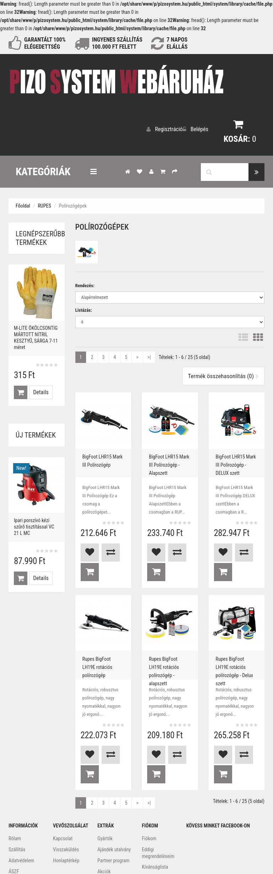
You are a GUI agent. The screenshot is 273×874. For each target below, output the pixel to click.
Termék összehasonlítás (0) (223, 374)
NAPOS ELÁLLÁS (177, 43)
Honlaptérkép (66, 810)
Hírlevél (149, 828)
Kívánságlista (155, 817)
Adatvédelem (21, 810)
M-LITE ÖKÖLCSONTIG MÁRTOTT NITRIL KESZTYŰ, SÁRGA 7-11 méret (36, 335)
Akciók (104, 821)
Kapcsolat (63, 788)
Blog (101, 832)
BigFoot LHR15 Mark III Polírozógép (103, 457)
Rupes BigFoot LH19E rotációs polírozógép (102, 635)
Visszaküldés (66, 799)
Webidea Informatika (136, 857)
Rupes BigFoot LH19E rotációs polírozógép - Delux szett (235, 638)
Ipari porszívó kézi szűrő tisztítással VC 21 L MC (34, 525)
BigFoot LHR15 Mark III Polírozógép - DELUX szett (236, 460)
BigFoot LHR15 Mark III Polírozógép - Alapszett (169, 460)
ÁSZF (14, 821)
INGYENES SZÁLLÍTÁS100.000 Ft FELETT (117, 43)
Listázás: (83, 308)
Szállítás (17, 799)
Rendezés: (85, 283)
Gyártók (105, 788)
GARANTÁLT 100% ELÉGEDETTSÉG (45, 43)
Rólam (15, 788)
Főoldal (23, 204)
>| (149, 355)
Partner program (113, 810)
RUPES (44, 204)
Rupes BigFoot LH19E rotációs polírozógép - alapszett (168, 638)
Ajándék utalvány (114, 799)
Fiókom (149, 788)
